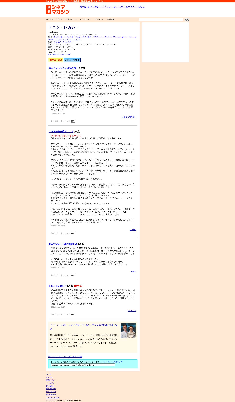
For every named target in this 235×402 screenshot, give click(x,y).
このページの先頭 (52, 397)
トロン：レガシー (58, 285)
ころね (133, 229)
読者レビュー (71, 19)
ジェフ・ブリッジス (83, 37)
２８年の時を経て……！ (61, 131)
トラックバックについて (112, 362)
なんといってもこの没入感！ (63, 68)
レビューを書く (72, 60)
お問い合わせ (51, 394)
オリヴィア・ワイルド (102, 37)
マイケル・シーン (120, 37)
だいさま (132, 310)
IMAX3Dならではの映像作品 (63, 244)
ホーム (59, 19)
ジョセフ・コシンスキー (63, 42)
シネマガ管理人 (128, 117)
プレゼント (99, 19)
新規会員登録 (51, 389)
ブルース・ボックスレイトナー (68, 39)
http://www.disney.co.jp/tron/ (59, 54)
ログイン (49, 19)
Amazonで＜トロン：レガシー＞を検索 (65, 357)
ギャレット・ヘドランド (63, 37)
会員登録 (110, 19)
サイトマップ (51, 392)
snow (133, 271)
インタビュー (85, 19)
